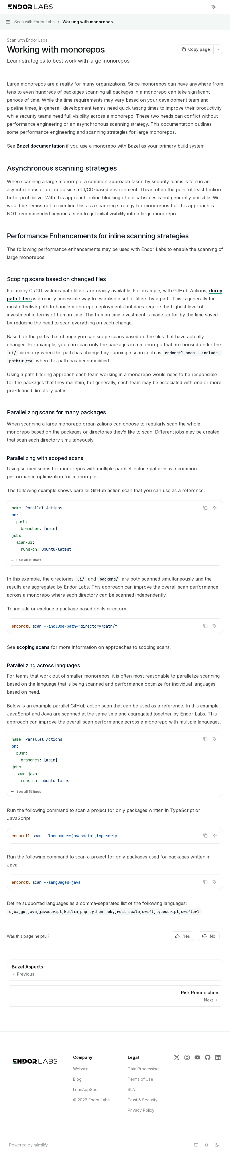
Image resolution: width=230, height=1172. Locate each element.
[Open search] (203, 6)
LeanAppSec (85, 1089)
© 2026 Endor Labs (91, 1099)
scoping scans (33, 647)
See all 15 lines (26, 560)
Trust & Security (143, 1099)
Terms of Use (140, 1079)
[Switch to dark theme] (217, 1145)
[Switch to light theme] (207, 1145)
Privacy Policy (141, 1110)
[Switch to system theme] (196, 1145)
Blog (77, 1079)
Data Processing (143, 1068)
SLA (131, 1089)
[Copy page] (195, 49)
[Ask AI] (214, 507)
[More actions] (222, 7)
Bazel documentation (41, 146)
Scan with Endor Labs (27, 40)
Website (81, 1068)
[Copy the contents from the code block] (205, 507)
